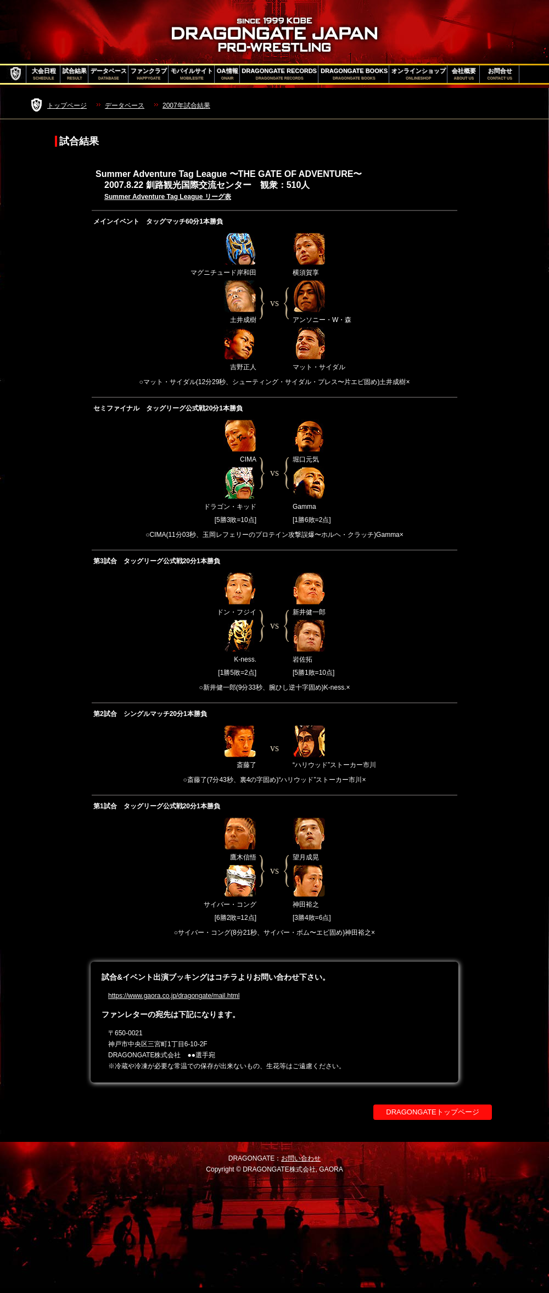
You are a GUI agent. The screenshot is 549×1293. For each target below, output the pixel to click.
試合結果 (75, 74)
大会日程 (44, 74)
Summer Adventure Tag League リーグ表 (167, 197)
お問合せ (500, 74)
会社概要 (464, 74)
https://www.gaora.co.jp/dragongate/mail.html (173, 996)
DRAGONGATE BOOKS (354, 74)
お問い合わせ (301, 1158)
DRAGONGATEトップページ (432, 1112)
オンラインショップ (418, 74)
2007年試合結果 (186, 105)
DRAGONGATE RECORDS (279, 74)
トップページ (67, 105)
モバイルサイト (192, 74)
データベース (109, 74)
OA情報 (227, 74)
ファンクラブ (149, 74)
